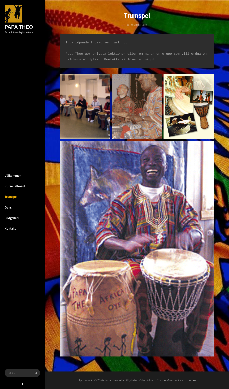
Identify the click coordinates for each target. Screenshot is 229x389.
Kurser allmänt (14, 186)
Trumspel (10, 196)
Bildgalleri (11, 217)
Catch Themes (187, 380)
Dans (7, 207)
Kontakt (9, 228)
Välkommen (12, 175)
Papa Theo (18, 27)
